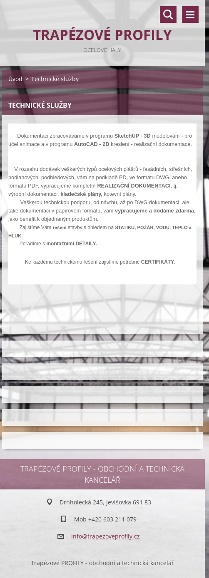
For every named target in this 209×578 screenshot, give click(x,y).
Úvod (15, 79)
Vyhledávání (168, 14)
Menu (190, 14)
